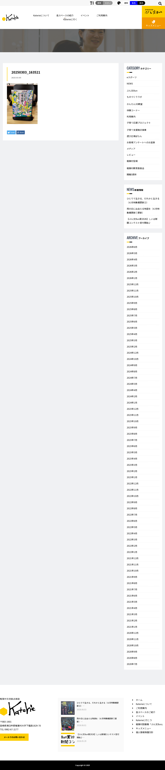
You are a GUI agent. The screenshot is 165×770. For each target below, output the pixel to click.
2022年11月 (132, 489)
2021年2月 (132, 620)
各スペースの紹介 (65, 15)
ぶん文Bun (132, 90)
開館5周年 (132, 174)
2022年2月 (132, 545)
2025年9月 (132, 303)
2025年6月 (132, 321)
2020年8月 (132, 657)
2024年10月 (132, 359)
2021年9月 (132, 576)
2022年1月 (132, 552)
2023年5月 (132, 452)
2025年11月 (132, 290)
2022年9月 (132, 502)
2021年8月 (132, 583)
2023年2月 (132, 471)
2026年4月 (132, 259)
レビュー (131, 154)
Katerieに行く (70, 19)
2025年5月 (132, 327)
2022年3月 (132, 539)
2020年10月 (132, 645)
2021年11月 (132, 564)
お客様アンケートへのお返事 (141, 142)
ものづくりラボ (134, 96)
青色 (134, 3)
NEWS (130, 83)
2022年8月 (132, 508)
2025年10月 (132, 296)
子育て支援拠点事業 (136, 129)
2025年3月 (132, 340)
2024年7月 (132, 377)
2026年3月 (132, 265)
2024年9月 (132, 365)
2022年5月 (132, 527)
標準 (126, 3)
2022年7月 (132, 514)
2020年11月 (132, 639)
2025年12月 (132, 284)
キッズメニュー (153, 23)
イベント (85, 15)
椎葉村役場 (132, 161)
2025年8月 (132, 309)
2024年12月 (132, 352)
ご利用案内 (101, 15)
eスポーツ (132, 77)
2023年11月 (132, 415)
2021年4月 (132, 608)
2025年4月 (132, 334)
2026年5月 (132, 253)
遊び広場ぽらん (134, 136)
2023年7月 (132, 440)
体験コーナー (133, 110)
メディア (131, 148)
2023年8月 (132, 433)
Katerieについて (41, 15)
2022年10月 (132, 496)
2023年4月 (132, 458)
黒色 (141, 3)
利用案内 (131, 116)
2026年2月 (132, 271)
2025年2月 (132, 346)
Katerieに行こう (144, 720)
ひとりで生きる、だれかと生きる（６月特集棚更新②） (143, 200)
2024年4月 (132, 390)
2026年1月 (132, 278)
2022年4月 (132, 533)
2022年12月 (132, 483)
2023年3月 (132, 464)
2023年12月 (132, 408)
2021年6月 (132, 595)
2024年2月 (132, 396)
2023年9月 (132, 427)
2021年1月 (132, 626)
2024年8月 (132, 371)
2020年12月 (132, 632)
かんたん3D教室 (135, 104)
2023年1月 (132, 477)
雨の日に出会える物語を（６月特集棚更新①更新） (143, 210)
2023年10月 (132, 421)
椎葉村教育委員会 (135, 168)
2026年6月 (132, 247)
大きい (108, 3)
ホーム (139, 699)
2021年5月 (132, 601)
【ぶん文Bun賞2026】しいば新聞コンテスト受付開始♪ (142, 220)
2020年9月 (132, 651)
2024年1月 (132, 402)
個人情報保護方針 (144, 732)
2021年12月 (132, 558)
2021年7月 (132, 589)
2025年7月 (132, 315)
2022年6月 (132, 520)
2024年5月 (132, 383)
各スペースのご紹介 (145, 712)
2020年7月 (132, 664)
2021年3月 (132, 614)
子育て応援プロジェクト (139, 122)
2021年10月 (132, 570)
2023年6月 (132, 446)
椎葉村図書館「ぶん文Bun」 (150, 724)
